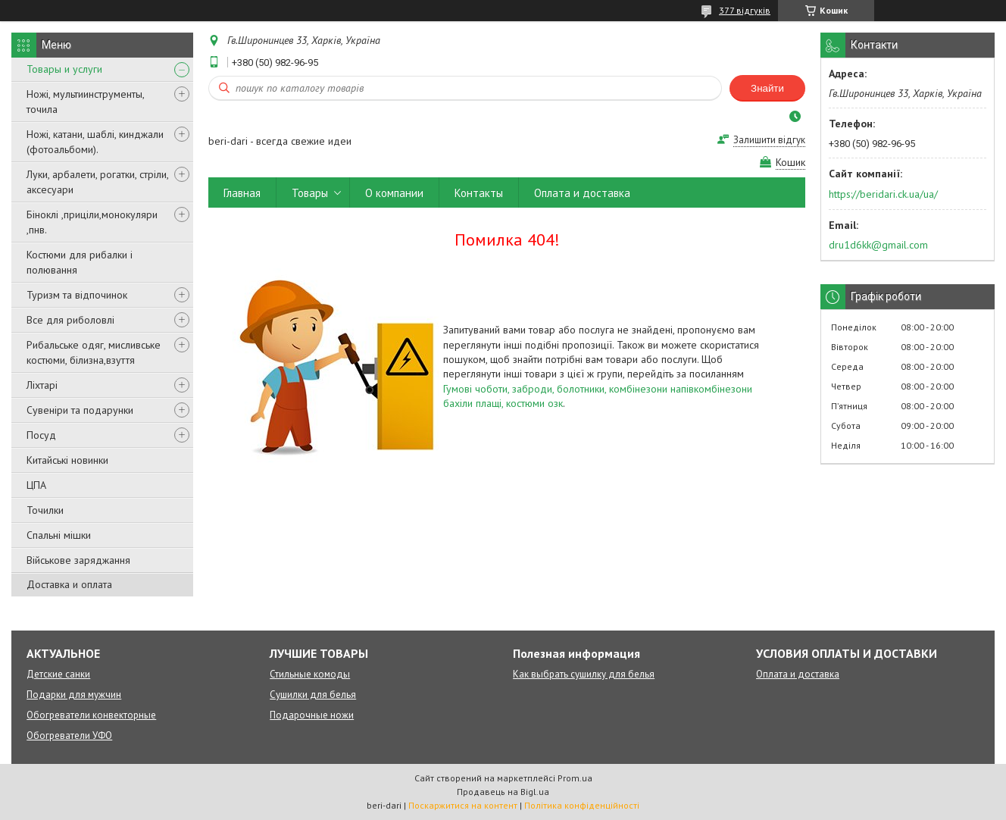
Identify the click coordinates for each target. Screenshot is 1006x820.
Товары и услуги (64, 69)
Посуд (41, 435)
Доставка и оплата (69, 584)
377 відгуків (744, 10)
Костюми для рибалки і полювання (80, 262)
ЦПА (36, 485)
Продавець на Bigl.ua (503, 791)
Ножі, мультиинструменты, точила (85, 101)
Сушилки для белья (313, 694)
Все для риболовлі (70, 320)
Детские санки (58, 674)
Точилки (45, 510)
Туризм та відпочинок (77, 295)
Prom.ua (575, 778)
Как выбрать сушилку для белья (584, 674)
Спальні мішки (59, 535)
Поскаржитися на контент (462, 805)
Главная (242, 193)
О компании (394, 193)
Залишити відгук (769, 139)
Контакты (479, 193)
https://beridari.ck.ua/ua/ (883, 194)
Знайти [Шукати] (767, 88)
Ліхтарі (42, 385)
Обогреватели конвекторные (91, 715)
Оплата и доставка (582, 193)
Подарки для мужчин (74, 694)
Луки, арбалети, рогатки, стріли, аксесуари (97, 181)
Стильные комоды (310, 674)
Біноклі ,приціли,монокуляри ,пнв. (92, 222)
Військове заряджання (78, 560)
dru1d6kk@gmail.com (878, 245)
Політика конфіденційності (581, 805)
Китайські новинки (67, 460)
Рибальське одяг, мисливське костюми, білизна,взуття (94, 352)
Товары (310, 193)
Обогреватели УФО (69, 735)
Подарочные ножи (312, 715)
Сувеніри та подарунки (80, 410)
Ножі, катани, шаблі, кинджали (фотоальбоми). (95, 141)
